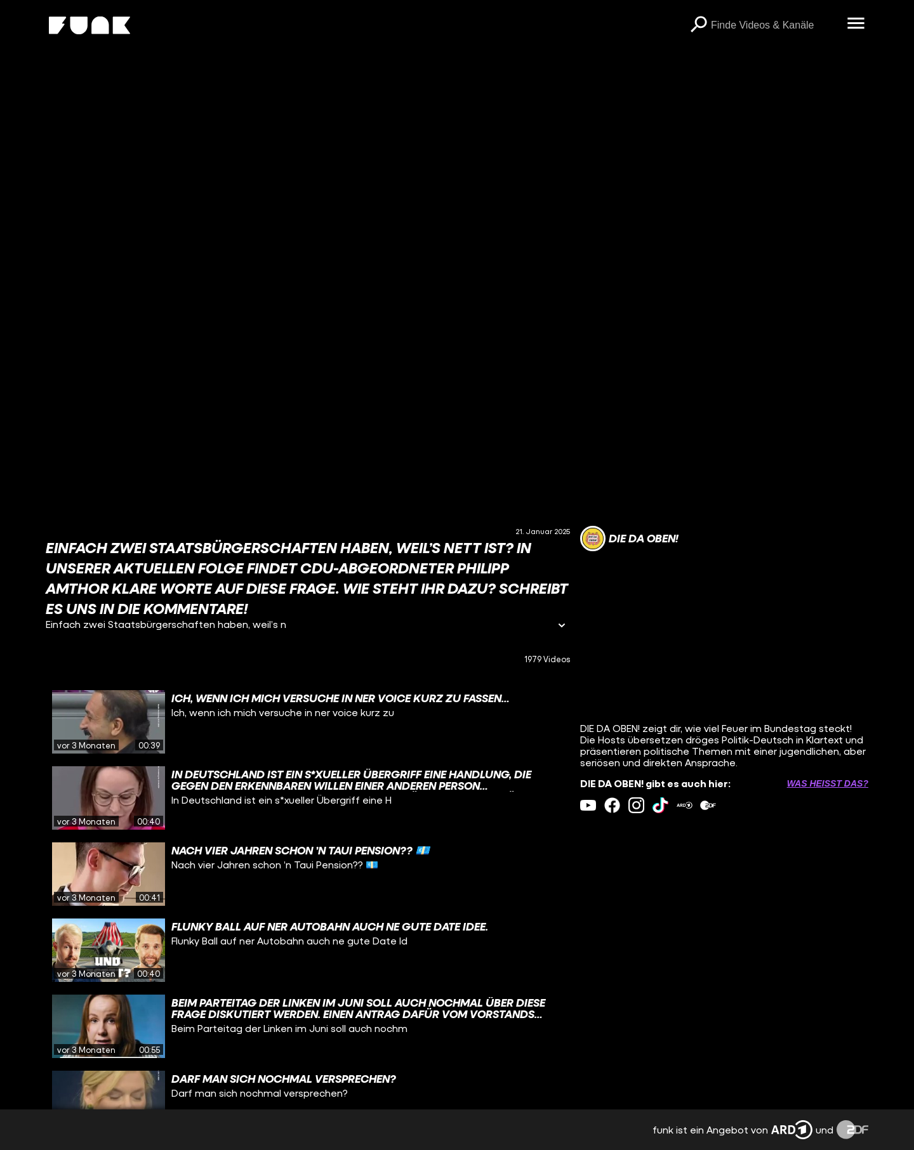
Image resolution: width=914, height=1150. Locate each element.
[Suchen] (698, 25)
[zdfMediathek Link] (708, 805)
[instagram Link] (636, 805)
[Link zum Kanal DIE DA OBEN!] (629, 538)
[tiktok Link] (660, 805)
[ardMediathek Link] (684, 805)
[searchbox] (774, 25)
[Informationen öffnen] (561, 626)
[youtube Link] (588, 805)
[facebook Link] (612, 805)
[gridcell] (308, 722)
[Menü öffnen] (855, 24)
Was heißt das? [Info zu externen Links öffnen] (827, 783)
